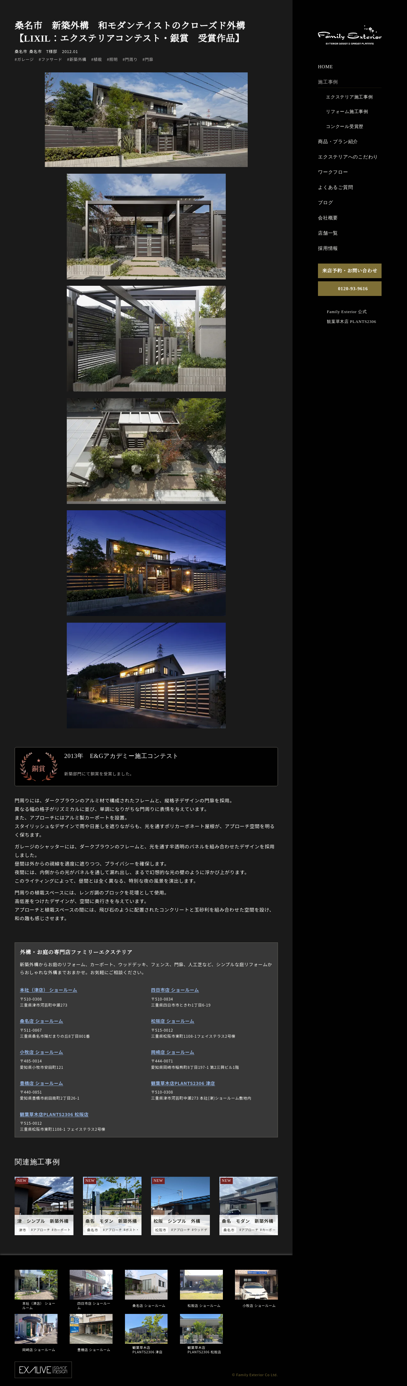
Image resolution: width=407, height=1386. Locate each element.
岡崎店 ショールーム (172, 1052)
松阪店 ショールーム (172, 1021)
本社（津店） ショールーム (49, 990)
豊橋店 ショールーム (41, 1083)
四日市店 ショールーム (175, 990)
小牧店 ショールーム (41, 1052)
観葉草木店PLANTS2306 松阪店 (54, 1114)
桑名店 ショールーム (41, 1021)
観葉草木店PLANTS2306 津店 (183, 1083)
